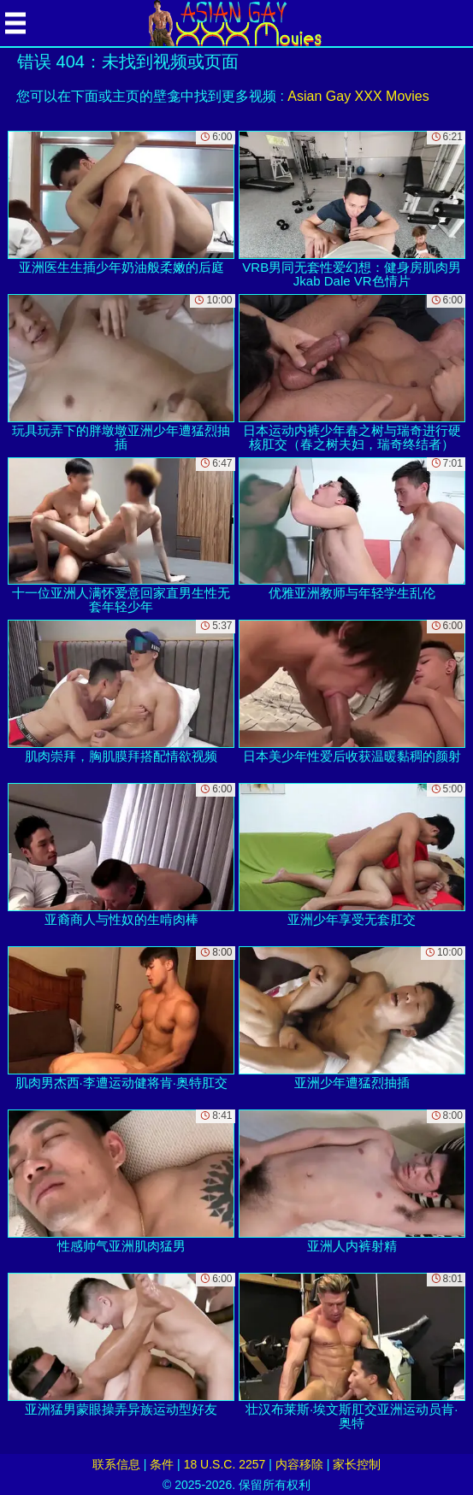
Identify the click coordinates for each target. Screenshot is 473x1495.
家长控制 (357, 1464)
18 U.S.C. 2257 (225, 1464)
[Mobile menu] (15, 23)
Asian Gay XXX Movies (358, 96)
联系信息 (116, 1464)
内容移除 (299, 1464)
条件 (162, 1464)
